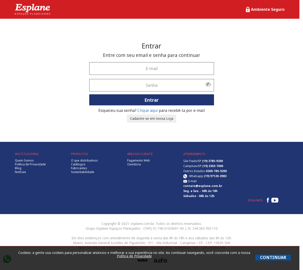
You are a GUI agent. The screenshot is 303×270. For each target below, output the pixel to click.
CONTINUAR (273, 257)
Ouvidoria (134, 164)
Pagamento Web (138, 160)
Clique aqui (147, 110)
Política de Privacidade (30, 164)
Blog (18, 168)
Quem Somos (24, 160)
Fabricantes (79, 168)
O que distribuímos (84, 160)
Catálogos (78, 164)
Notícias (20, 172)
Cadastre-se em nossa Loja (151, 118)
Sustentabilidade (82, 172)
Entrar (151, 99)
